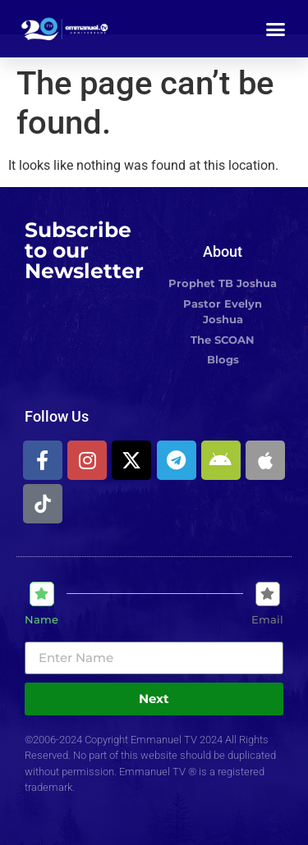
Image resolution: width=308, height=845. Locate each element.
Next (154, 698)
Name (41, 619)
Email (267, 619)
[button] (276, 28)
